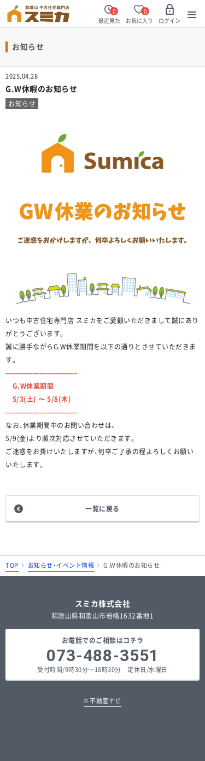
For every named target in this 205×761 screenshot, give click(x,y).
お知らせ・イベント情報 (61, 565)
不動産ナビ (102, 700)
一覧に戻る (102, 509)
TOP (12, 565)
